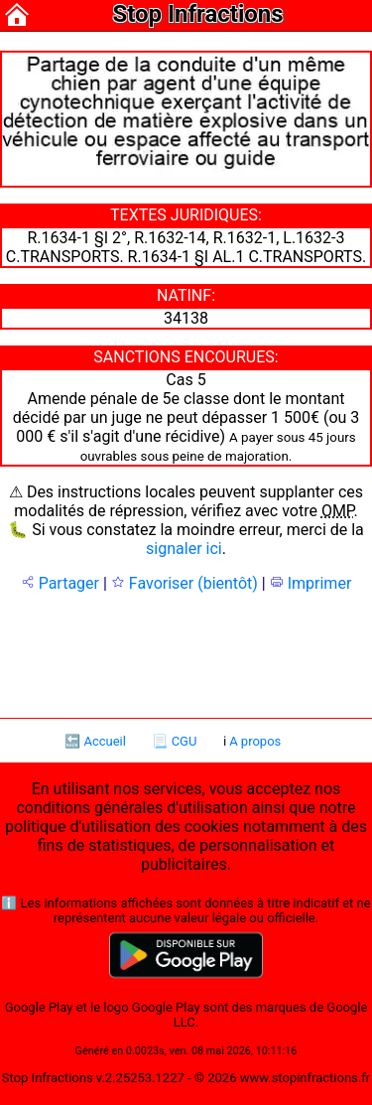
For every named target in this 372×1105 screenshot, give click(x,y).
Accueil (104, 741)
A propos (255, 741)
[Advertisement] (186, 653)
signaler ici (184, 548)
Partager (60, 583)
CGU (184, 741)
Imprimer (311, 583)
